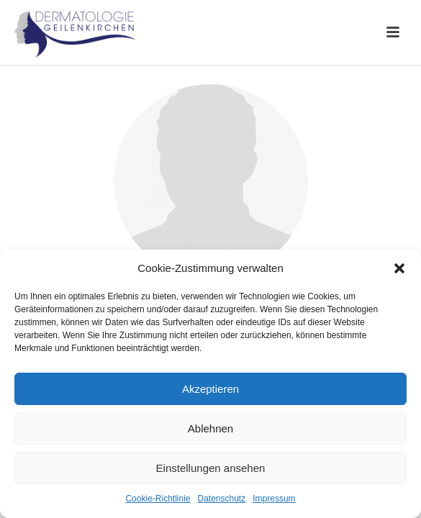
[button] (399, 268)
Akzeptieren (210, 389)
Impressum (274, 499)
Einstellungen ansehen (211, 468)
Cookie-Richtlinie (157, 499)
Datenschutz (222, 499)
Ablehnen (210, 428)
